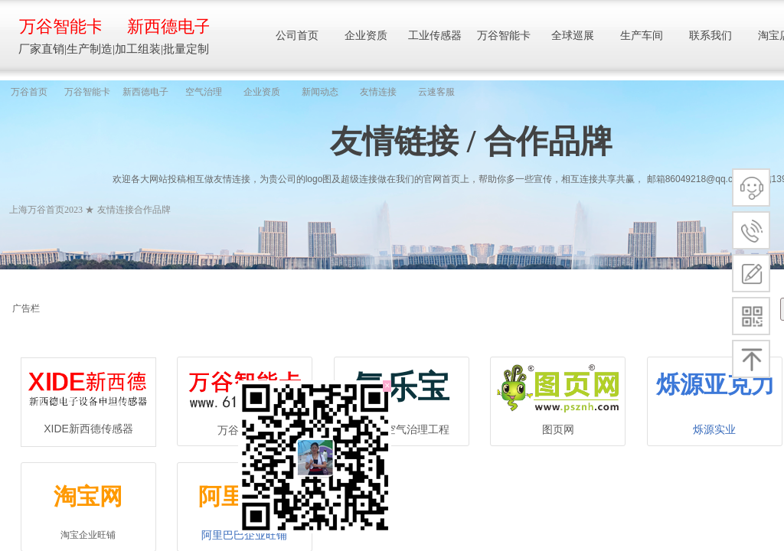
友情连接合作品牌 (134, 209)
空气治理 (203, 91)
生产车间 (641, 35)
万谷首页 (29, 91)
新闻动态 (320, 91)
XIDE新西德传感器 (88, 428)
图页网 (558, 429)
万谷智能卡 (87, 91)
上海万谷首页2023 (46, 209)
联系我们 (710, 35)
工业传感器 (435, 35)
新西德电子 (145, 91)
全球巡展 (572, 35)
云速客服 (436, 91)
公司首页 (297, 35)
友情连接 (378, 91)
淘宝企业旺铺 (88, 535)
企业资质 (261, 91)
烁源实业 (714, 429)
